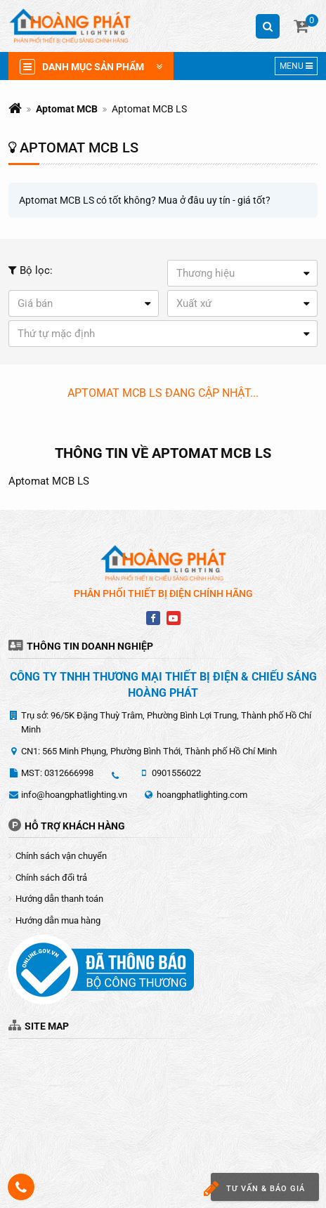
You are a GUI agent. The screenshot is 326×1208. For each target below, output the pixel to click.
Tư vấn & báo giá (258, 1188)
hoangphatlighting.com (202, 794)
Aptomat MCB (67, 108)
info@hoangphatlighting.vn (74, 794)
